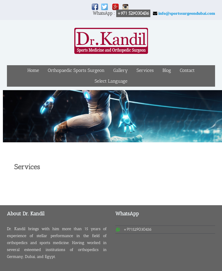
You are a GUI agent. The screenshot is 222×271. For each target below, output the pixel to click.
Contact (187, 70)
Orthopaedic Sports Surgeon (76, 70)
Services (144, 70)
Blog (166, 70)
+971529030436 (137, 229)
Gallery (120, 70)
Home (33, 70)
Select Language (111, 81)
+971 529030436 (133, 13)
